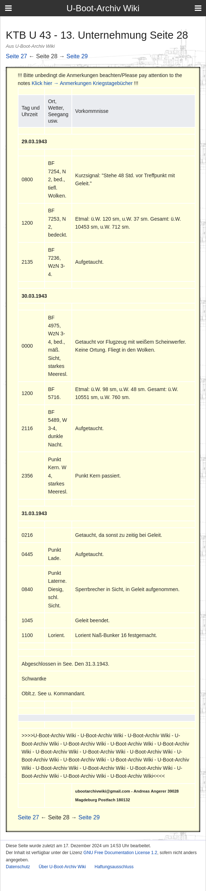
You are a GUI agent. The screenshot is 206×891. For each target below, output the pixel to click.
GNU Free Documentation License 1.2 (120, 852)
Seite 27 (16, 56)
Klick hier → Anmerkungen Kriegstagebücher (82, 83)
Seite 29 (77, 56)
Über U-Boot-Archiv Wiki (62, 866)
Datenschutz (18, 866)
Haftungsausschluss (114, 866)
